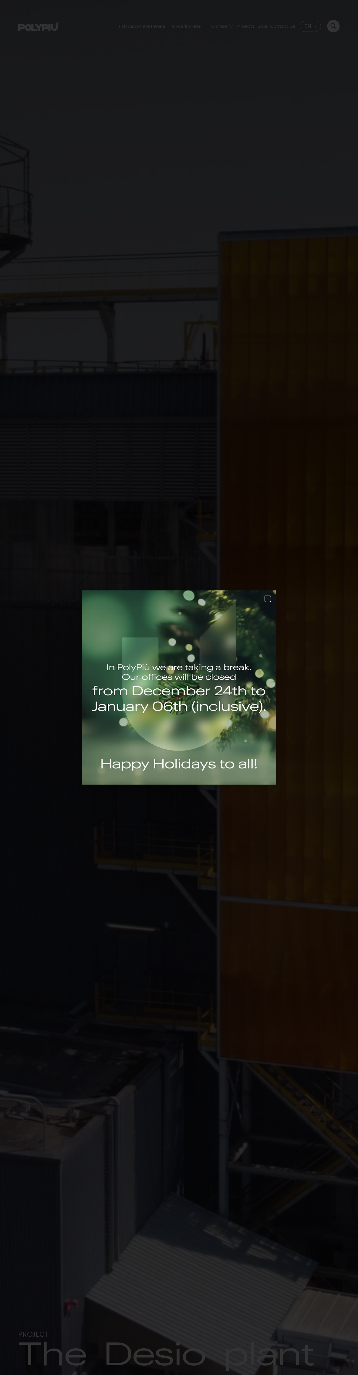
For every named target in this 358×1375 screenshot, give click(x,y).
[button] (267, 598)
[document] (179, 687)
